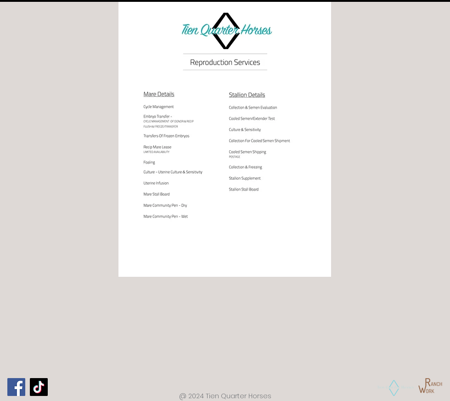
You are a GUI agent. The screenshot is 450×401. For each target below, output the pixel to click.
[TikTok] (39, 387)
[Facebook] (16, 387)
